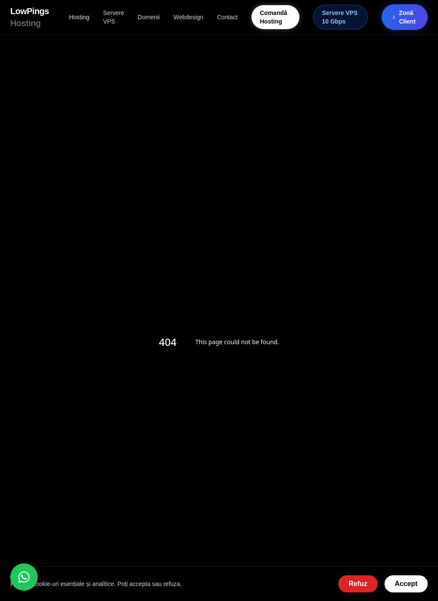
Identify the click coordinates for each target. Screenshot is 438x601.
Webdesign (188, 17)
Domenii (149, 17)
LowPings (29, 17)
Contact (227, 17)
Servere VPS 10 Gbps (340, 17)
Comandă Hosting (273, 17)
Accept (406, 583)
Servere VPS (113, 17)
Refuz (358, 583)
